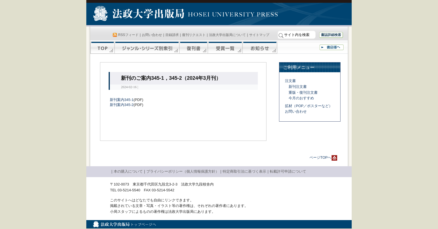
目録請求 (172, 35)
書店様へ (332, 47)
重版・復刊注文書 (303, 92)
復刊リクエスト (194, 35)
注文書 (290, 81)
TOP (102, 48)
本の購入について (128, 171)
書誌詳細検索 (331, 35)
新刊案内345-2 (122, 105)
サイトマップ (259, 35)
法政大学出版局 (139, 14)
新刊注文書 (298, 87)
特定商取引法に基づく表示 (244, 171)
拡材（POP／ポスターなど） (308, 106)
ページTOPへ (321, 157)
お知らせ (259, 48)
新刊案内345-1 (122, 100)
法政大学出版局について (227, 35)
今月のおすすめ (301, 98)
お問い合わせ (152, 35)
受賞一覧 (225, 48)
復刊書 (193, 48)
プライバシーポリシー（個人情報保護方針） (182, 171)
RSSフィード (128, 35)
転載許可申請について (288, 171)
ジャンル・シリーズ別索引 (147, 48)
